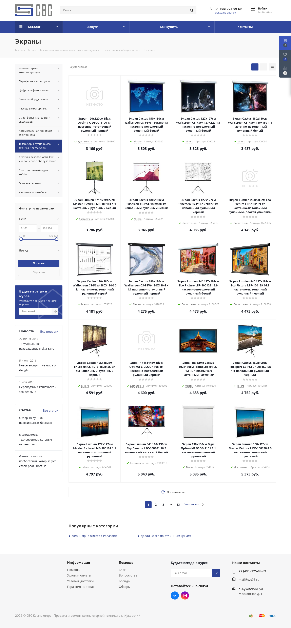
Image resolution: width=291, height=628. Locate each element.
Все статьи (50, 410)
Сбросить (39, 272)
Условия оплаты (79, 575)
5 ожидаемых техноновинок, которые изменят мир (35, 439)
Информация (78, 562)
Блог (122, 570)
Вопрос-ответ (129, 575)
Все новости (49, 331)
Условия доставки (80, 581)
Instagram (185, 595)
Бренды (124, 581)
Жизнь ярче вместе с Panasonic (94, 536)
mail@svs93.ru (249, 580)
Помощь (73, 570)
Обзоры (125, 587)
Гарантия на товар (81, 587)
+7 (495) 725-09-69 (228, 9)
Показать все (191, 504)
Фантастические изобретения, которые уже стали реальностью (37, 461)
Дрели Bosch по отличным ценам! (166, 536)
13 (178, 504)
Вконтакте (175, 595)
